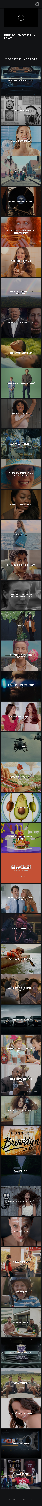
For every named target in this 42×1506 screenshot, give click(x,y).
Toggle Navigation (4, 4)
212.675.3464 (29, 1499)
